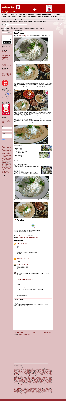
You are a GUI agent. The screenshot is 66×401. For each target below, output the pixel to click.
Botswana (49, 370)
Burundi (41, 371)
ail (17, 237)
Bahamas (33, 369)
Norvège (33, 384)
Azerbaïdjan (29, 369)
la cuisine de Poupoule (21, 279)
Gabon (44, 376)
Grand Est (20, 377)
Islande (15, 379)
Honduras (28, 378)
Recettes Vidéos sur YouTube (9, 21)
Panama (40, 385)
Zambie (51, 394)
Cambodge (49, 371)
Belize (15, 370)
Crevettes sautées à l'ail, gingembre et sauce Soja (6, 153)
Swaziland (31, 392)
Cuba (44, 373)
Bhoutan (23, 370)
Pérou (28, 388)
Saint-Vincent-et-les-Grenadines (30, 390)
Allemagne (40, 367)
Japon (30, 379)
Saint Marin (22, 390)
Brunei (25, 371)
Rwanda (26, 389)
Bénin (45, 371)
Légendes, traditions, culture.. (44, 14)
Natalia (18, 243)
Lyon (32, 381)
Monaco (20, 383)
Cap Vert (23, 372)
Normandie (28, 384)
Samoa (45, 390)
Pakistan (27, 385)
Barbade (45, 369)
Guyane (15, 378)
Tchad (19, 393)
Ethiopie (19, 376)
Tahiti (46, 392)
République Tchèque (32, 389)
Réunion (47, 389)
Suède (26, 392)
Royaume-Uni (16, 389)
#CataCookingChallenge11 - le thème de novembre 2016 (6, 147)
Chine (46, 372)
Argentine (41, 368)
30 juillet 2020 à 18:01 (24, 264)
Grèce (27, 237)
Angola (15, 368)
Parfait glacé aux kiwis (5, 144)
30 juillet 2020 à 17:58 (25, 258)
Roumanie (46, 388)
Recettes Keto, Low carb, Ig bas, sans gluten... (13, 19)
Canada (20, 372)
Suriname (22, 392)
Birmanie (27, 370)
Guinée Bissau (37, 377)
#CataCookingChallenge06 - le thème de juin (6, 156)
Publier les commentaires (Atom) (24, 334)
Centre (32, 372)
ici (32, 231)
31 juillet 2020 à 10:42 (29, 279)
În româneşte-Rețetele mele (6, 65)
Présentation (14, 14)
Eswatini (47, 374)
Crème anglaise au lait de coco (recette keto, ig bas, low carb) (6, 168)
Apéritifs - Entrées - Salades (9, 16)
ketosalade (31, 237)
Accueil (33, 332)
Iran (46, 378)
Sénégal (38, 392)
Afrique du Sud (25, 367)
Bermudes (19, 370)
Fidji (22, 376)
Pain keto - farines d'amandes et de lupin (5, 172)
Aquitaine (30, 368)
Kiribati (51, 379)
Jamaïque (26, 379)
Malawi (15, 382)
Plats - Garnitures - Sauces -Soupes (27, 16)
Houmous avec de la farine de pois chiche (6, 165)
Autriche (19, 369)
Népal (43, 384)
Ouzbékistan (23, 385)
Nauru (43, 383)
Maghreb (46, 381)
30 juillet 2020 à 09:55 (23, 243)
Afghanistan (20, 367)
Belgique (48, 369)
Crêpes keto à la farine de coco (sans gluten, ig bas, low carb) (6, 159)
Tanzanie (15, 393)
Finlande (26, 376)
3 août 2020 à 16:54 (24, 294)
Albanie (30, 367)
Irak (44, 378)
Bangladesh (41, 369)
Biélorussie (32, 370)
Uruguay (28, 394)
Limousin (15, 381)
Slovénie (41, 391)
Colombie (16, 373)
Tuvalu (21, 394)
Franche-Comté (39, 376)
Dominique (23, 374)
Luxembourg (29, 381)
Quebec (34, 388)
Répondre (18, 247)
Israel (19, 379)
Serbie (19, 391)
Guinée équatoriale (44, 377)
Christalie (18, 294)
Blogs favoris (54, 16)
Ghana (51, 376)
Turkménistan (50, 393)
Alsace (45, 367)
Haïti (25, 378)
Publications (5, 14)
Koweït (16, 380)
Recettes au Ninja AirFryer (57, 19)
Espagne (39, 374)
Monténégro (29, 383)
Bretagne (20, 371)
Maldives (19, 382)
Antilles (26, 368)
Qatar (31, 388)
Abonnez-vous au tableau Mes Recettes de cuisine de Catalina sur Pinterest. (6, 74)
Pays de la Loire (21, 386)
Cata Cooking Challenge (40, 21)
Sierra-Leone (28, 391)
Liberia (42, 380)
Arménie (46, 368)
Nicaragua (46, 383)
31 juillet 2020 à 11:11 (26, 287)
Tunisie (45, 393)
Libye (45, 380)
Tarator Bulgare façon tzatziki (23, 35)
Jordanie (34, 379)
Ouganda (18, 385)
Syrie (35, 392)
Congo (25, 373)
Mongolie (24, 383)
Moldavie (15, 383)
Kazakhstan (39, 379)
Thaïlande (23, 393)
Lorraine (23, 381)
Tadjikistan (42, 392)
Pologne (47, 386)
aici (22, 233)
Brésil (28, 371)
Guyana (50, 377)
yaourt (37, 237)
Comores (21, 373)
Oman (46, 384)
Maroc (29, 382)
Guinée (33, 377)
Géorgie (19, 378)
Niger (50, 383)
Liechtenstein (49, 380)
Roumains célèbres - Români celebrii (5, 62)
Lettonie (34, 380)
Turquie (16, 394)
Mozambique (34, 383)
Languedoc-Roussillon (22, 380)
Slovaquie (37, 391)
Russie (22, 389)
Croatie (41, 373)
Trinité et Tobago (40, 393)
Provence (23, 388)
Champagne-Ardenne (37, 372)
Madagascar (41, 381)
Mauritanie (33, 382)
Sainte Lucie (37, 390)
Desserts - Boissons (43, 16)
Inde (36, 378)
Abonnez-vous (7, 42)
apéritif (20, 237)
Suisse (18, 392)
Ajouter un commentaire (19, 299)
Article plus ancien (47, 332)
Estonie (43, 374)
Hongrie (32, 378)
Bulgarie (31, 371)
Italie (22, 379)
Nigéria (15, 384)
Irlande (50, 378)
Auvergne (24, 369)
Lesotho (30, 380)
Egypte (27, 374)
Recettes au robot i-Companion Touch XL (37, 19)
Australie (15, 369)
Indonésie (40, 378)
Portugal (18, 388)
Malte (25, 382)
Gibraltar (16, 377)
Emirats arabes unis (33, 374)
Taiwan (50, 392)
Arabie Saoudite (36, 368)
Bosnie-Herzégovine (42, 370)
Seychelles (23, 391)
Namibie (39, 383)
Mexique (37, 382)
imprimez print (33, 227)
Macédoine (36, 381)
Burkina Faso (37, 371)
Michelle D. (19, 258)
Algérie (34, 367)
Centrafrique (28, 372)
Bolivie (36, 370)
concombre (23, 237)
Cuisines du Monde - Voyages (26, 14)
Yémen (47, 394)
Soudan (49, 391)
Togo (32, 393)
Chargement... (4, 47)
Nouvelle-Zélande (38, 384)
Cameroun (15, 372)
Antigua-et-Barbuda (21, 368)
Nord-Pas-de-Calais (21, 384)
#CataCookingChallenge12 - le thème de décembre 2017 (6, 150)
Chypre (51, 372)
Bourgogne (15, 371)
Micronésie (42, 382)
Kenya (43, 379)
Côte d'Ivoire (49, 373)
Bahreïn (37, 369)
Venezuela (39, 394)
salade (34, 237)
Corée (32, 373)
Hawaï (22, 378)
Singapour (32, 391)
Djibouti (20, 374)
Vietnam (43, 394)
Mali (22, 382)
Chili (43, 372)
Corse (28, 373)
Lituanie (20, 381)
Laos (27, 380)
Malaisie (49, 381)
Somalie (45, 391)
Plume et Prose (19, 287)
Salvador (41, 390)
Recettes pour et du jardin (25, 21)
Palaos (32, 385)
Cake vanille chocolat (5, 162)
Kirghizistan (47, 379)
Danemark (16, 374)
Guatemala (28, 377)
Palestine (35, 385)
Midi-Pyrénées (48, 382)
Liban (38, 380)
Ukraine (24, 394)
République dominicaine (41, 389)
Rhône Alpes (39, 388)
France (31, 376)
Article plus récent (18, 332)
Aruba (50, 368)
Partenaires (57, 14)
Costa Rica (36, 373)
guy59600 (18, 264)
